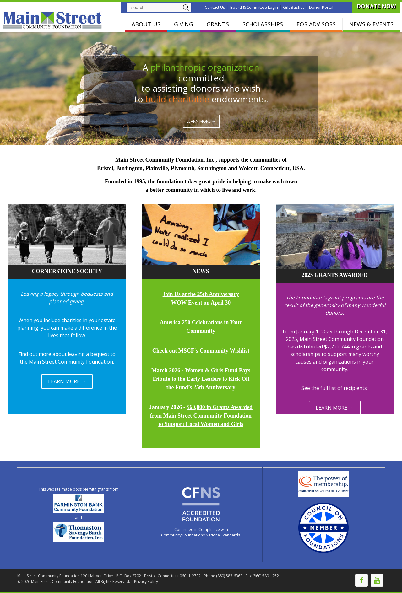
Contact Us (215, 7)
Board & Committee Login (254, 7)
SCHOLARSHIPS (262, 24)
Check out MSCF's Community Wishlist (200, 351)
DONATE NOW (376, 6)
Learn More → (201, 121)
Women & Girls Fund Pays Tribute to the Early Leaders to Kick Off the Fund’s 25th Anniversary (201, 379)
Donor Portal (321, 7)
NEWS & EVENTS (371, 24)
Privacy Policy (146, 581)
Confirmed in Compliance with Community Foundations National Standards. (201, 532)
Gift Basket (293, 7)
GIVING (183, 24)
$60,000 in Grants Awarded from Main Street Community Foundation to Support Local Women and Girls (201, 415)
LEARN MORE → (67, 381)
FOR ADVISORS (316, 24)
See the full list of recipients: (335, 388)
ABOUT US (146, 24)
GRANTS (218, 24)
